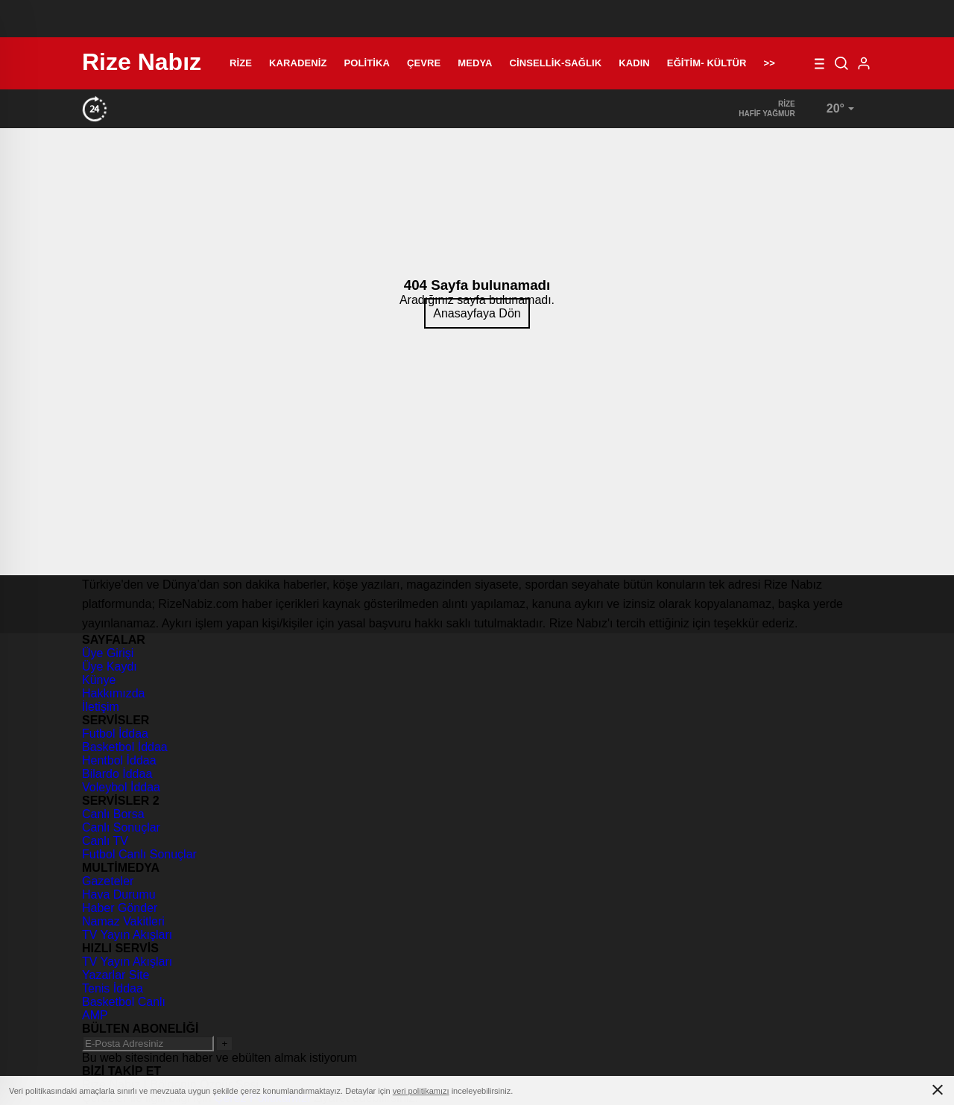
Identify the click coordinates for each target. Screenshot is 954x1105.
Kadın (634, 63)
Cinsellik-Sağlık (556, 63)
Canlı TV (105, 841)
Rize (241, 63)
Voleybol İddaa (121, 787)
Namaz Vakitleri (123, 921)
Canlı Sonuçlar (121, 827)
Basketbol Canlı (123, 1001)
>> (768, 63)
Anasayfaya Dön (476, 313)
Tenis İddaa (112, 988)
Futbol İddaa (115, 733)
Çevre (423, 63)
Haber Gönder (119, 908)
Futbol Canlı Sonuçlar (139, 854)
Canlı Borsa (113, 814)
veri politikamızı (421, 1090)
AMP (95, 1015)
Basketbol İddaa (125, 747)
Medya (475, 63)
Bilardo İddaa (117, 773)
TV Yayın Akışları (127, 934)
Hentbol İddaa (119, 760)
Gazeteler (107, 881)
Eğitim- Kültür (707, 63)
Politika (367, 63)
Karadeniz (297, 63)
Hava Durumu (119, 894)
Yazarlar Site (115, 975)
